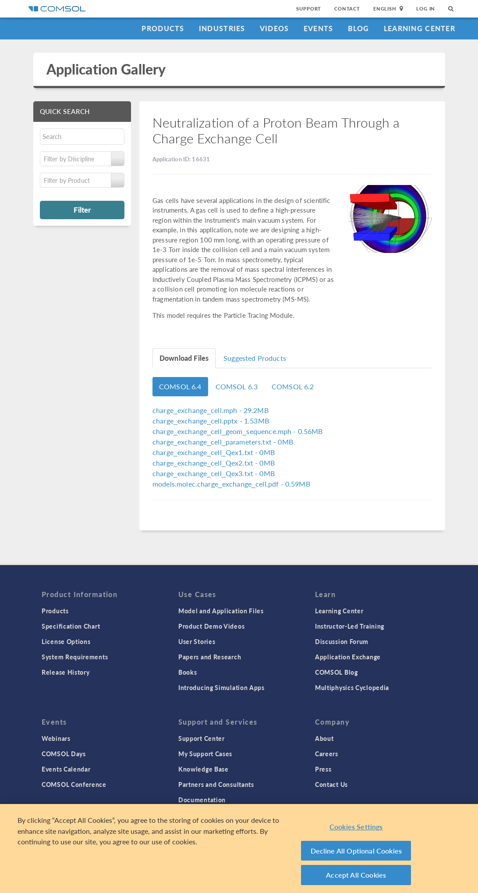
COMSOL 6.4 (180, 386)
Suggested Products (254, 358)
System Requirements (75, 656)
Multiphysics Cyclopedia (352, 687)
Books (187, 672)
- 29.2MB (210, 410)
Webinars (56, 738)
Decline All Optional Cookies (356, 852)
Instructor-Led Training (349, 626)
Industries (222, 28)
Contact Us (331, 784)
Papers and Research (209, 656)
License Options (66, 641)
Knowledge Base (203, 769)
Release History (66, 672)
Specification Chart (71, 626)
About (324, 738)
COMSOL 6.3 (237, 386)
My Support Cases (205, 753)
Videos (274, 28)
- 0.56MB (237, 431)
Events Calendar (66, 769)
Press (323, 769)
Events (318, 28)
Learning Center (419, 28)
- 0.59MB (231, 484)
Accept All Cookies (356, 877)
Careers (326, 753)
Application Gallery (106, 69)
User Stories (196, 641)
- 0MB (222, 442)
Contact (347, 8)
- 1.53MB (210, 421)
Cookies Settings (356, 829)
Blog (358, 28)
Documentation (202, 799)
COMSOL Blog (336, 672)
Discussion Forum (341, 641)
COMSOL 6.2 (293, 386)
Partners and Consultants (216, 784)
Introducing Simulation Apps (221, 687)
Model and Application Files (221, 610)
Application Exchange (348, 656)
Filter (82, 209)
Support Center (201, 738)
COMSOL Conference (74, 784)
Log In (425, 8)
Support (308, 8)
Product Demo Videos (211, 626)
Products (163, 28)
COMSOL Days (64, 753)
